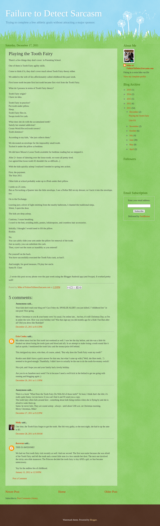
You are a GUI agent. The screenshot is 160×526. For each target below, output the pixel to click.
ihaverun (20, 443)
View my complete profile (134, 76)
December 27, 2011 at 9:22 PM (29, 413)
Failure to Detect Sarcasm (53, 13)
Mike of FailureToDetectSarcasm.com (140, 67)
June (131, 140)
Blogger (93, 520)
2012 (129, 103)
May (131, 144)
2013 (129, 99)
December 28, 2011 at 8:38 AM (29, 434)
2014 (129, 94)
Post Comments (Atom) (27, 498)
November (134, 126)
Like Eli (132, 120)
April (132, 149)
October (133, 131)
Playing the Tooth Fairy (139, 116)
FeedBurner (145, 216)
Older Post (111, 491)
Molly (18, 422)
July (131, 135)
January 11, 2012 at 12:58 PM (28, 472)
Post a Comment (20, 478)
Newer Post (12, 491)
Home (62, 491)
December (134, 112)
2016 (129, 90)
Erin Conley (21, 336)
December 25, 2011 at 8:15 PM (29, 327)
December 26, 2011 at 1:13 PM (29, 380)
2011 (129, 108)
